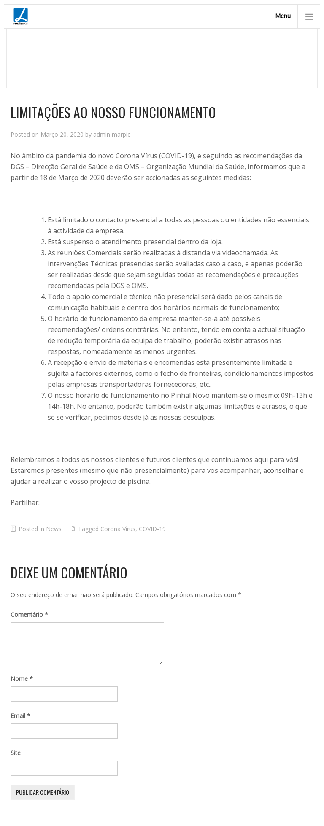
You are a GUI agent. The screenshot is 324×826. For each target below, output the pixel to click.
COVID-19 (152, 529)
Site (16, 753)
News (59, 64)
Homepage (26, 64)
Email (20, 716)
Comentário (29, 614)
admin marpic (111, 134)
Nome (22, 679)
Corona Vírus (117, 529)
